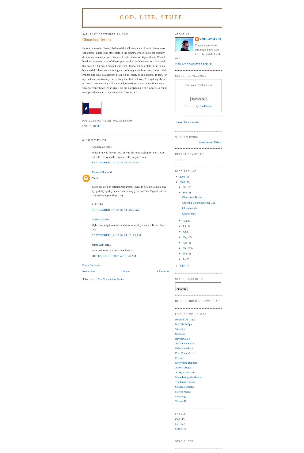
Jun (185, 231)
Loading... (180, 159)
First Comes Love (185, 353)
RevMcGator (182, 338)
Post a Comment (91, 265)
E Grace (179, 358)
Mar (185, 248)
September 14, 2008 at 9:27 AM (116, 209)
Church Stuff (189, 213)
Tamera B (180, 401)
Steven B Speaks (184, 386)
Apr (185, 242)
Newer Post (88, 271)
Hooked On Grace (185, 319)
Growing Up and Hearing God (198, 202)
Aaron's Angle (183, 367)
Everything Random (186, 362)
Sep (185, 192)
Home (126, 271)
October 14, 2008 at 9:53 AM (114, 255)
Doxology (180, 396)
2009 (182, 176)
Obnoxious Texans (96, 40)
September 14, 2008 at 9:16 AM (116, 162)
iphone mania (189, 208)
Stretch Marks (183, 391)
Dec (185, 187)
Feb (185, 253)
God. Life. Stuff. (152, 17)
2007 (182, 265)
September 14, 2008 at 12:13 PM (116, 235)
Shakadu (180, 333)
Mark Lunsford (210, 39)
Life (177, 424)
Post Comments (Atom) (111, 279)
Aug (185, 220)
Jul (185, 226)
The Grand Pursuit (185, 381)
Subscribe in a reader (187, 122)
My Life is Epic (184, 324)
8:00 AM (127, 121)
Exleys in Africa (184, 348)
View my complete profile (193, 64)
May (186, 237)
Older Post (163, 271)
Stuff (97, 126)
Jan (185, 259)
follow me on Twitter (210, 142)
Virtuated (180, 329)
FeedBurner (206, 106)
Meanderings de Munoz (188, 377)
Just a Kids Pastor (185, 343)
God (177, 419)
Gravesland (98, 219)
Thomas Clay (99, 172)
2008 (182, 182)
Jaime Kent (98, 244)
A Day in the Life (184, 372)
